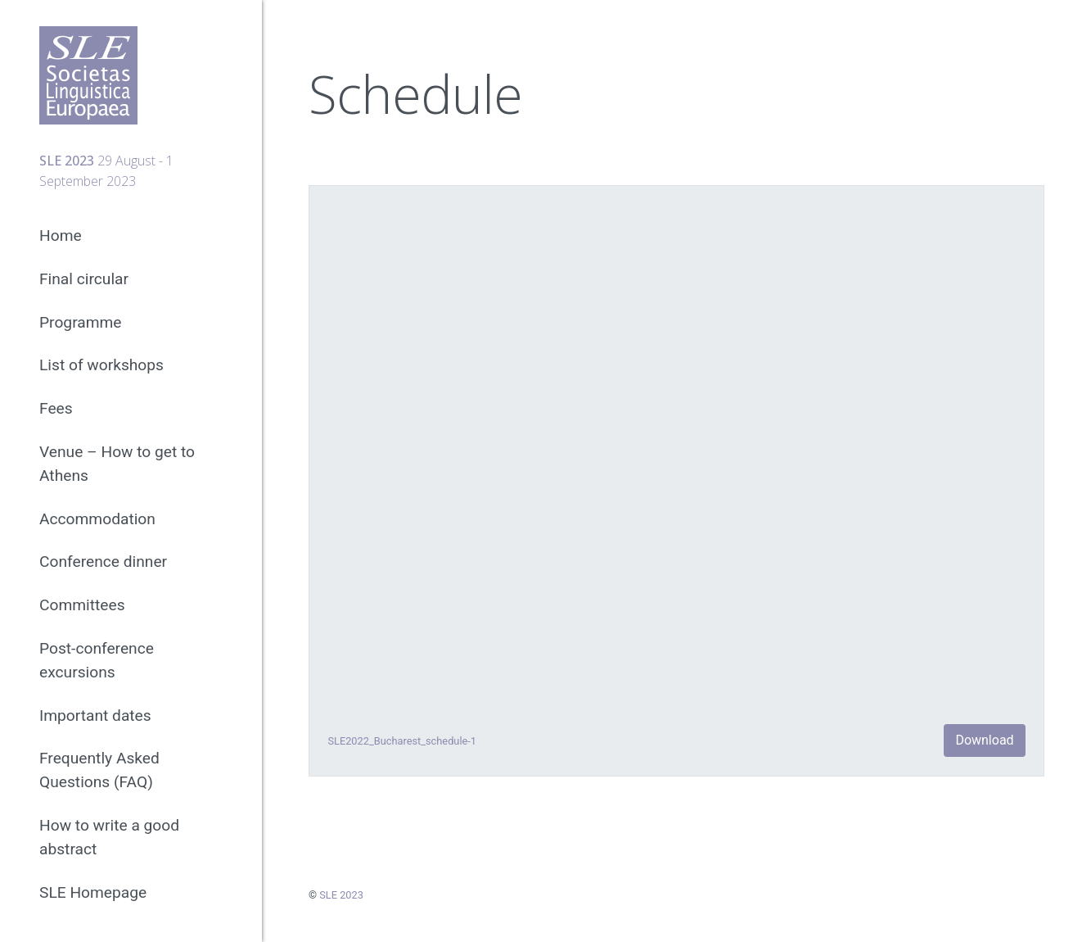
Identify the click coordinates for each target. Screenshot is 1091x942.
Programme (80, 322)
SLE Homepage (93, 892)
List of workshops (101, 365)
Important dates (95, 715)
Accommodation (97, 518)
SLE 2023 (341, 895)
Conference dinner (103, 561)
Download (984, 740)
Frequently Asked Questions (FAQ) (99, 770)
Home (60, 235)
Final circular (83, 278)
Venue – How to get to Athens (117, 463)
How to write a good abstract (109, 837)
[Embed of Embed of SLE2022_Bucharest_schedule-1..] (676, 449)
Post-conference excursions (96, 660)
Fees (56, 408)
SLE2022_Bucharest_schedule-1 (401, 741)
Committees (82, 605)
